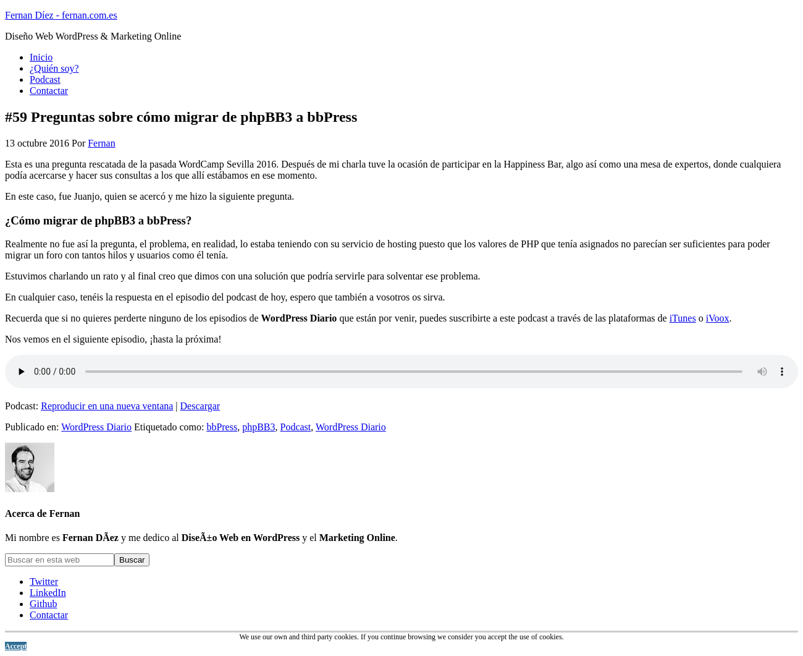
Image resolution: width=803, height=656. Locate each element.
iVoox (717, 318)
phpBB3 (258, 427)
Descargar (200, 406)
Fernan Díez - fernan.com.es (61, 15)
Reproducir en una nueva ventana (107, 406)
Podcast (295, 427)
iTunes (683, 318)
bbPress (221, 427)
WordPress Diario (96, 427)
